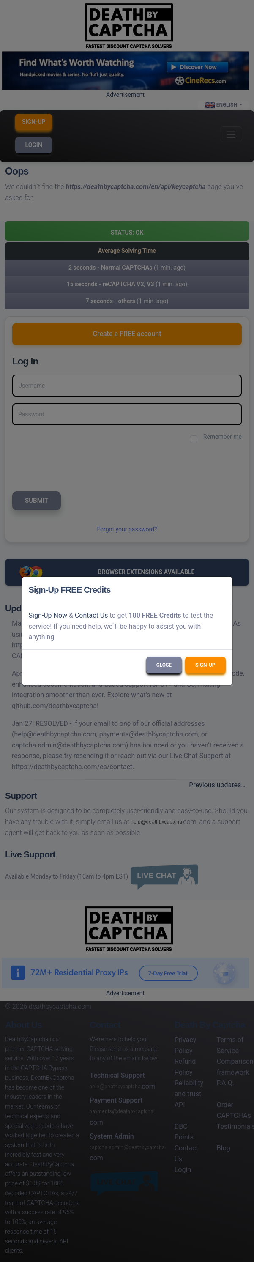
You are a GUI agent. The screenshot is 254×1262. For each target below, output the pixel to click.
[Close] (222, 590)
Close (164, 665)
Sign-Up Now (48, 615)
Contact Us (91, 615)
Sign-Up (205, 665)
